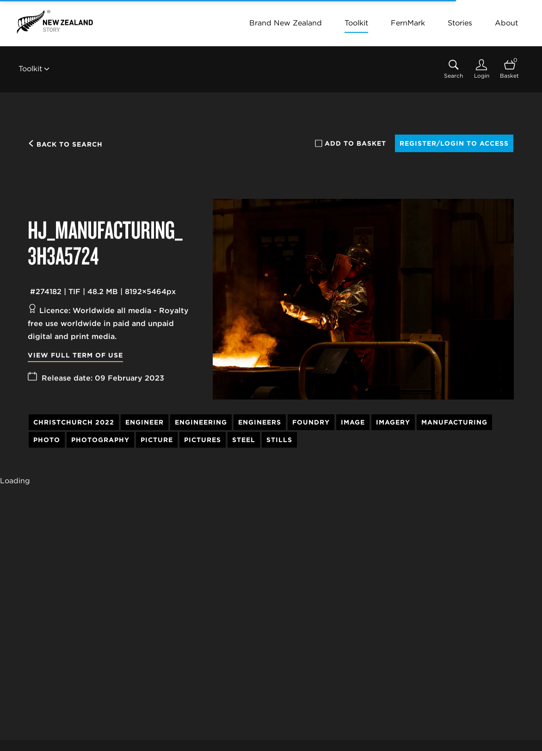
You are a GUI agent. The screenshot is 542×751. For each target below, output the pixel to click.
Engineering (201, 422)
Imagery (393, 422)
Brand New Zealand (285, 22)
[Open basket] (509, 69)
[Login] (481, 69)
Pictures (202, 439)
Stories (460, 22)
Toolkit (356, 22)
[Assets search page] (453, 69)
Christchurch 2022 (73, 422)
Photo (46, 439)
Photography (100, 439)
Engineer (144, 422)
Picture (157, 439)
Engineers (259, 422)
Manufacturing (454, 422)
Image (353, 422)
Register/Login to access (454, 143)
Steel (243, 439)
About (506, 22)
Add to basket (350, 143)
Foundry (311, 422)
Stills (279, 439)
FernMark (408, 22)
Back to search (65, 144)
